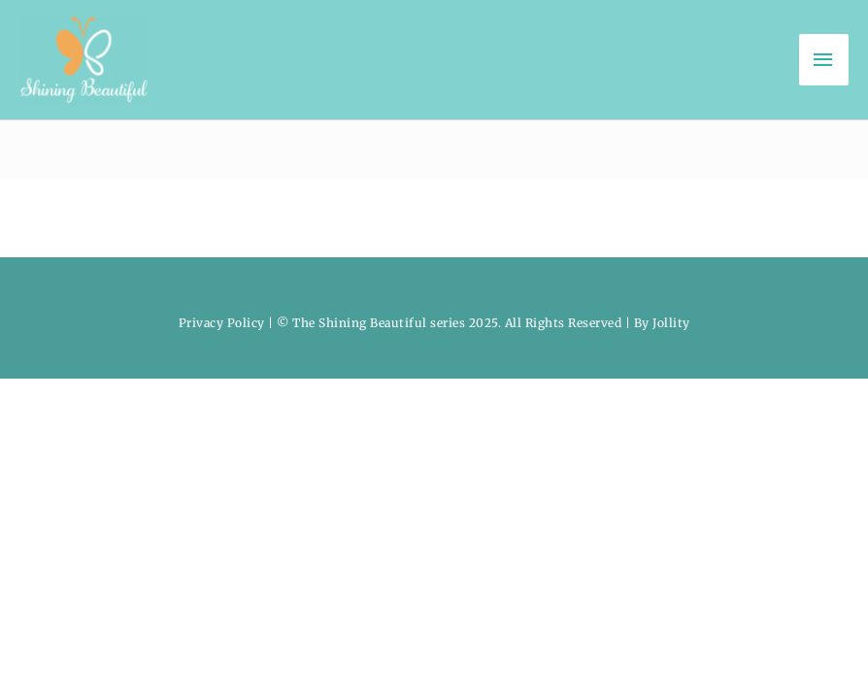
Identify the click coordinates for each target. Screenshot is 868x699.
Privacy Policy (222, 323)
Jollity (671, 323)
